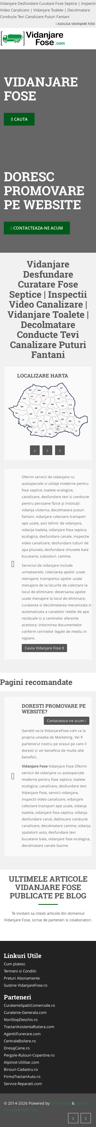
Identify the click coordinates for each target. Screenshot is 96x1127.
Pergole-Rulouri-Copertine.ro (29, 1055)
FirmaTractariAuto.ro (22, 1076)
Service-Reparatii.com (23, 1083)
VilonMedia (61, 1103)
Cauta (19, 119)
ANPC (25, 1109)
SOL (35, 1109)
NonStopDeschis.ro (21, 1019)
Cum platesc (14, 963)
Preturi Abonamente (22, 978)
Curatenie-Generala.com (25, 1012)
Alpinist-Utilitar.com (21, 1062)
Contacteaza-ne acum (37, 228)
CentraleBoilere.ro (20, 1041)
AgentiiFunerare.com (22, 1033)
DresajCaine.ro (17, 1048)
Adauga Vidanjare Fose (75, 24)
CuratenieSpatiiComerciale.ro (29, 1005)
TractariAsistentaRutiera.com (29, 1026)
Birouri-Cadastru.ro (21, 1069)
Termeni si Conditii (20, 971)
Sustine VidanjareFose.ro (25, 985)
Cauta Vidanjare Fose (44, 647)
